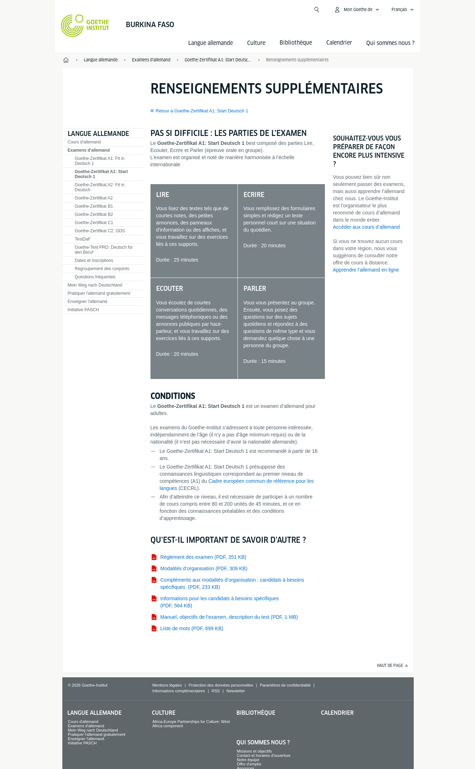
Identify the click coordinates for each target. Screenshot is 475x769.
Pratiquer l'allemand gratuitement (99, 293)
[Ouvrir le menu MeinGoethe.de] (356, 9)
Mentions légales (167, 685)
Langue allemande (210, 43)
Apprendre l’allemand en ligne (366, 270)
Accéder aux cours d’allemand (366, 227)
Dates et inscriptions (94, 260)
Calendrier (337, 712)
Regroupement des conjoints (102, 268)
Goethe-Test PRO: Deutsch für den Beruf (104, 250)
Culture (256, 43)
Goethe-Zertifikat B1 (94, 206)
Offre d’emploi (249, 764)
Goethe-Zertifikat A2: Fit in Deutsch (99, 187)
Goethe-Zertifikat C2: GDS (100, 230)
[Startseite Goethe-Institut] (85, 25)
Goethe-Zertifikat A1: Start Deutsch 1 (101, 174)
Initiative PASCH (83, 309)
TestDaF (83, 239)
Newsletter (235, 691)
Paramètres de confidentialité (285, 685)
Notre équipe (248, 760)
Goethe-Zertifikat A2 (94, 198)
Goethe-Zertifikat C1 (94, 222)
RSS (216, 691)
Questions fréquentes (95, 276)
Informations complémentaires (178, 691)
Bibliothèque (255, 712)
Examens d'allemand (89, 150)
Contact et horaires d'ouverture (264, 755)
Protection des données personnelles (221, 685)
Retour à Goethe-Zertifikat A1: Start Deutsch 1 (202, 110)
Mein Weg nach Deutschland (95, 285)
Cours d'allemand (84, 142)
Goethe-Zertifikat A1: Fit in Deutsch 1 (99, 161)
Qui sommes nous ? (390, 43)
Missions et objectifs (254, 751)
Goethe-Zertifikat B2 (94, 214)
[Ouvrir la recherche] (316, 9)
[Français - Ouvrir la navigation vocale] (402, 9)
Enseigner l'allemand (87, 301)
